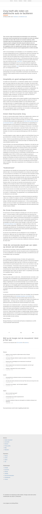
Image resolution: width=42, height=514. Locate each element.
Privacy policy (7, 445)
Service (11, 0)
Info (5, 461)
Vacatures (20, 0)
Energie (6, 467)
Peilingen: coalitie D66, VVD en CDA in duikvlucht (15, 368)
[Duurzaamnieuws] (17, 4)
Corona (6, 479)
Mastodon (7, 449)
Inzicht (6, 457)
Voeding (6, 473)
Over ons (15, 0)
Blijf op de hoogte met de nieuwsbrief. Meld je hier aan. (20, 339)
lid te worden (19, 342)
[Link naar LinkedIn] (21, 332)
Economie (7, 469)
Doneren (6, 443)
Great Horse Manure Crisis (10, 223)
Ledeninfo (29, 0)
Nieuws (6, 455)
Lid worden (7, 441)
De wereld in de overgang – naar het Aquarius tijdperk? (16, 384)
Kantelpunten (7, 477)
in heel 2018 (19, 61)
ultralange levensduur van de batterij (24, 296)
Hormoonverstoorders (9, 475)
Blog (5, 447)
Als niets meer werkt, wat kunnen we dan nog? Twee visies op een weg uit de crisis (22, 380)
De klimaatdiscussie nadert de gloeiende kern (15, 396)
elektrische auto (23, 16)
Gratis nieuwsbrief (8, 439)
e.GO (18, 66)
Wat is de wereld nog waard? (11, 393)
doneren (26, 342)
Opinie (6, 459)
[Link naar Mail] (33, 332)
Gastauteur (15, 16)
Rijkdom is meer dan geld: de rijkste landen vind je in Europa (18, 354)
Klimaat (6, 471)
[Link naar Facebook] (9, 332)
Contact (25, 0)
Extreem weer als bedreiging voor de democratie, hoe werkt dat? (18, 361)
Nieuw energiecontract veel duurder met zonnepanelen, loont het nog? (20, 365)
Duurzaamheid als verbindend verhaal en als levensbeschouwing (18, 377)
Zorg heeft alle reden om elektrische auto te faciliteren (18, 12)
